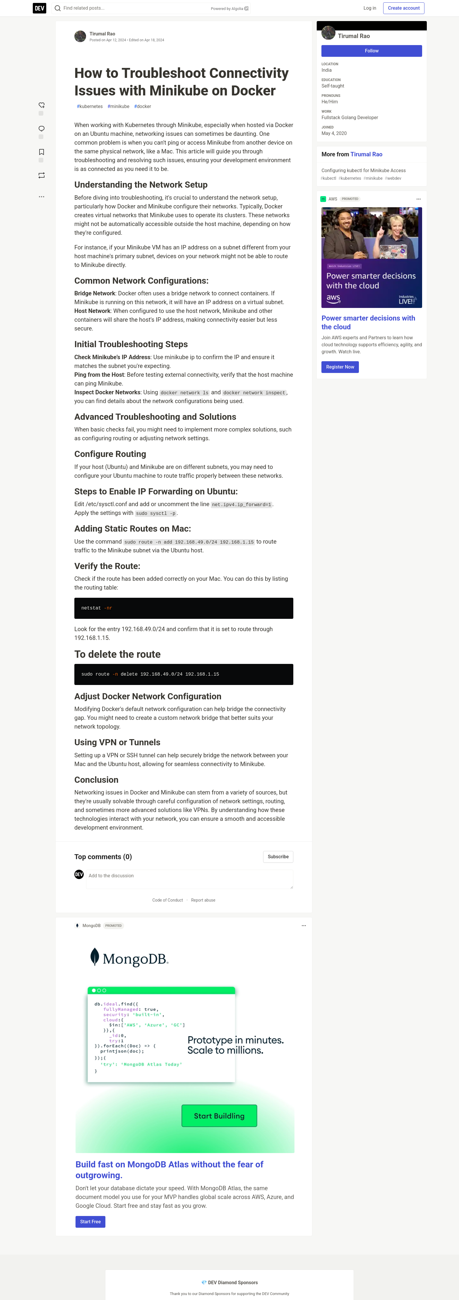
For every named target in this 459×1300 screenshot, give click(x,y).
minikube (118, 106)
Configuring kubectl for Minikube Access (371, 174)
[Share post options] (41, 197)
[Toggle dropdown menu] (304, 925)
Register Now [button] (340, 367)
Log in (370, 8)
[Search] (58, 8)
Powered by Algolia (229, 8)
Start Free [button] (90, 1221)
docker (142, 106)
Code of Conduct (168, 900)
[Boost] (41, 175)
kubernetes (90, 106)
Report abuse (203, 900)
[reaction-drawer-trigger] (41, 108)
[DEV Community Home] (39, 8)
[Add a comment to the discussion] (189, 879)
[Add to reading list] (41, 155)
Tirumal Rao (102, 34)
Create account (404, 8)
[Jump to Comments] (41, 131)
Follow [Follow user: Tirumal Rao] (372, 51)
